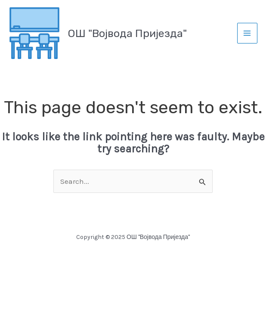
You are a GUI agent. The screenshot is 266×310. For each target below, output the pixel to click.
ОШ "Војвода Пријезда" (127, 33)
